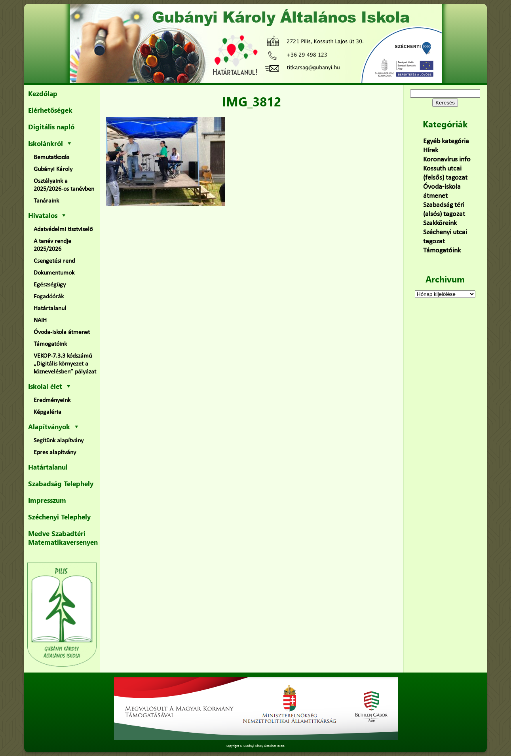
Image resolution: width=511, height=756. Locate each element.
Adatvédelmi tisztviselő (63, 229)
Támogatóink (50, 344)
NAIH (40, 320)
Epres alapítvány (55, 452)
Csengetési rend (54, 261)
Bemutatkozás (51, 157)
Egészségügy (50, 285)
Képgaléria (47, 412)
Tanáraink (46, 201)
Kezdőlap (42, 93)
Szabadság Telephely (60, 483)
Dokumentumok (54, 273)
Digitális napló (51, 126)
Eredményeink (52, 400)
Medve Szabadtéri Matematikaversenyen (63, 537)
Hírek (430, 150)
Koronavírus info (447, 159)
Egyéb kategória (446, 141)
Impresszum (47, 500)
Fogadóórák (49, 297)
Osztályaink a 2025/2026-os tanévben (64, 185)
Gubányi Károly (53, 169)
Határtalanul (50, 308)
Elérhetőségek (50, 110)
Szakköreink (440, 223)
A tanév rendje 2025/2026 (52, 245)
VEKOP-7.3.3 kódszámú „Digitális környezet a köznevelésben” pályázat (65, 364)
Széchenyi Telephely (59, 516)
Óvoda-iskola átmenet (62, 332)
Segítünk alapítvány (59, 441)
